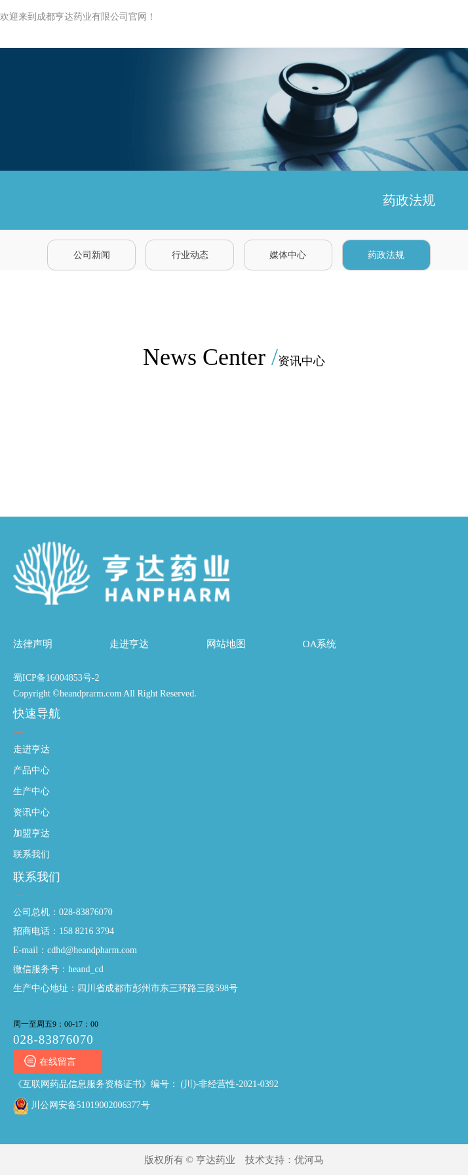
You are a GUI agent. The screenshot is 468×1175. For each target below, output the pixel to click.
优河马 (309, 1160)
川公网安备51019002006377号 (81, 1105)
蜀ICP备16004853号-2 (56, 678)
